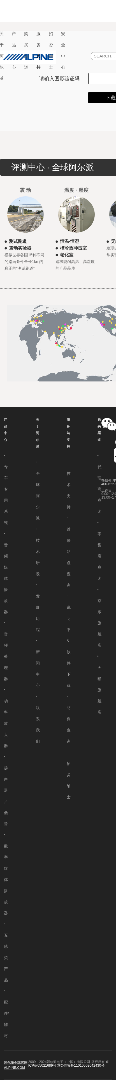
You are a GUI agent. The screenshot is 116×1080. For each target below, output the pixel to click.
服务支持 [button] (38, 50)
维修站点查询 (69, 557)
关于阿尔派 (37, 433)
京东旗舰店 (99, 622)
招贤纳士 (51, 50)
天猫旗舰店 (99, 689)
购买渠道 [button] (26, 50)
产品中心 (5, 430)
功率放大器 (6, 723)
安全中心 (63, 50)
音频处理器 (6, 656)
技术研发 (38, 557)
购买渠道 (99, 430)
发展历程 (38, 613)
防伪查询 (69, 724)
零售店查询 (99, 556)
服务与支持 (68, 433)
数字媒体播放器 (6, 879)
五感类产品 (6, 957)
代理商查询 (99, 489)
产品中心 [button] (14, 50)
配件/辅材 (6, 1019)
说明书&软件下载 (69, 646)
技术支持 (69, 490)
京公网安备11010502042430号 (81, 1065)
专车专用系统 (6, 495)
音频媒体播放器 (6, 578)
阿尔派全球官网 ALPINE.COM (15, 1065)
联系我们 (38, 724)
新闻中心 (38, 669)
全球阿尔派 (38, 495)
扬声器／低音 (6, 796)
